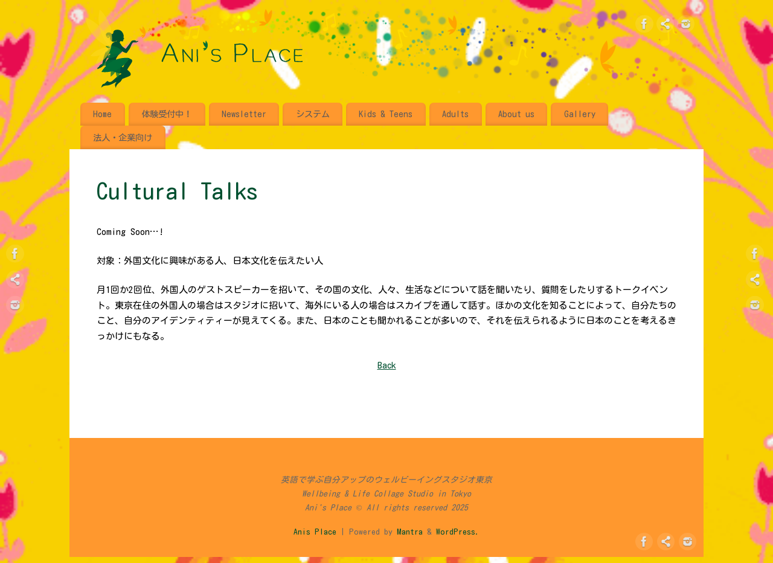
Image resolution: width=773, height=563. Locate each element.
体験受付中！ (166, 113)
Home (102, 113)
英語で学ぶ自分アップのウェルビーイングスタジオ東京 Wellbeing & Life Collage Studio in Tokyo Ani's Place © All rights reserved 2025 (386, 493)
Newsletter (244, 113)
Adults (455, 113)
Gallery (579, 113)
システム (313, 113)
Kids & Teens (385, 113)
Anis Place (314, 531)
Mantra (410, 531)
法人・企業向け (122, 137)
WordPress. (458, 531)
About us (516, 113)
